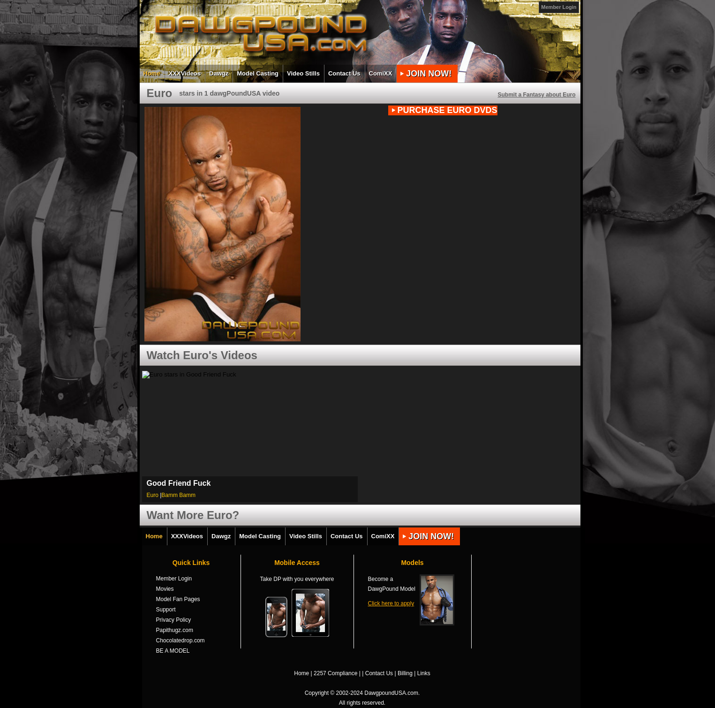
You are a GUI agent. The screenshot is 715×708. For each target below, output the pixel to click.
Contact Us (344, 73)
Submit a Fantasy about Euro (536, 94)
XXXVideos (185, 73)
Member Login (558, 7)
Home (151, 73)
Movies (165, 589)
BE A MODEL (173, 651)
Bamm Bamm (178, 495)
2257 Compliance (335, 673)
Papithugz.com (174, 630)
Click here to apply (391, 603)
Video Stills (303, 73)
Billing (405, 673)
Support (166, 609)
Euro (152, 495)
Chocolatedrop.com (180, 640)
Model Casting (257, 73)
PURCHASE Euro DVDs (447, 110)
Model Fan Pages (178, 599)
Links (423, 673)
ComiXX (380, 73)
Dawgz (218, 73)
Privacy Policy (173, 620)
